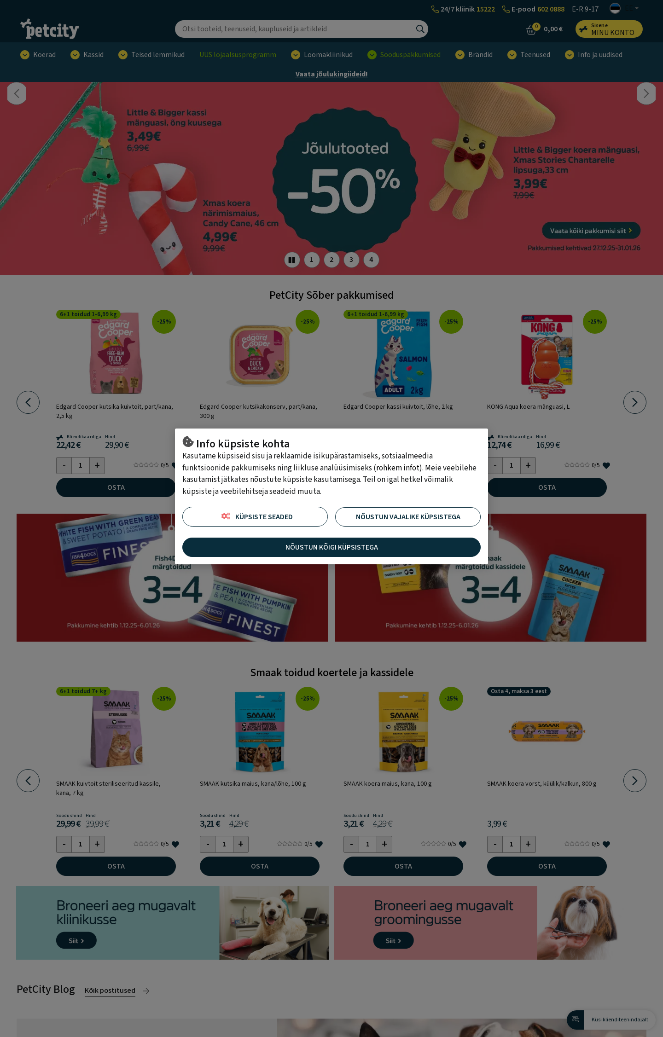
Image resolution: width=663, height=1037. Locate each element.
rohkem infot (397, 468)
